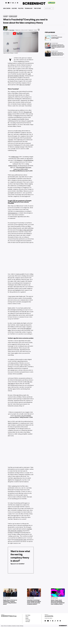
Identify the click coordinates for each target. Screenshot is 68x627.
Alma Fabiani (11, 30)
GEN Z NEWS (6, 8)
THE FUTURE (37, 8)
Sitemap (21, 625)
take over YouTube (25, 84)
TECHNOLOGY (29, 8)
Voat (14, 515)
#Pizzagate (28, 167)
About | (2, 625)
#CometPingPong (28, 160)
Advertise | (14, 625)
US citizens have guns (20, 539)
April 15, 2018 (29, 171)
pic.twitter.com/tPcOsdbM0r (23, 415)
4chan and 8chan (28, 230)
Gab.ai (21, 230)
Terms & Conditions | (8, 625)
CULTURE (14, 8)
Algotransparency (13, 213)
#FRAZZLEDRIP (20, 167)
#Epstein (19, 160)
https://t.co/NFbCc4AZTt (21, 169)
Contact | (18, 625)
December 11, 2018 (28, 417)
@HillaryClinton (12, 165)
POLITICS (20, 8)
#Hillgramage (15, 156)
